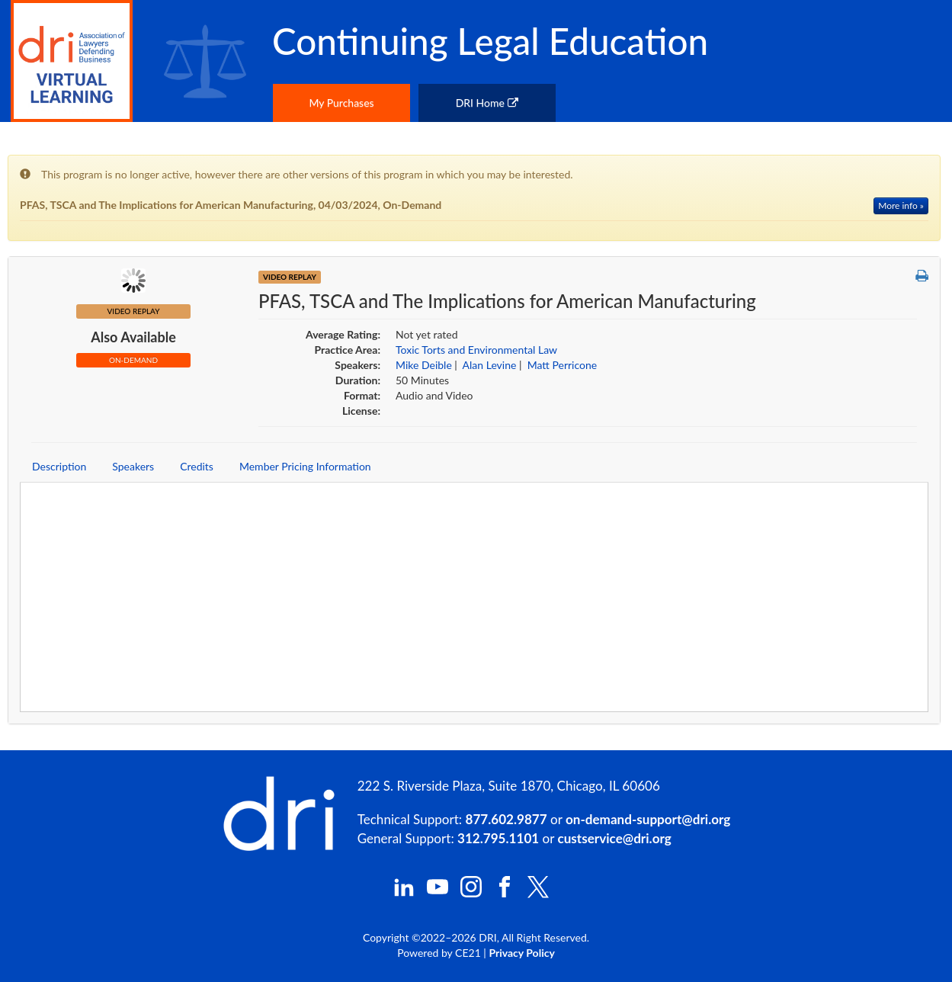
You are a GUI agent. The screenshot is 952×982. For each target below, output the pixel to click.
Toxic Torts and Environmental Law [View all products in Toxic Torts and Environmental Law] (476, 349)
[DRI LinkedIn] (404, 893)
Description (59, 466)
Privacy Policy (521, 952)
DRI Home (487, 102)
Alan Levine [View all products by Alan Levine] (490, 364)
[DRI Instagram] (471, 893)
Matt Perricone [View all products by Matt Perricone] (562, 364)
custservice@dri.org (615, 838)
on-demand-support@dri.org (648, 819)
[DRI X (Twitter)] (538, 893)
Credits (196, 466)
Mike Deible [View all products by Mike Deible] (424, 364)
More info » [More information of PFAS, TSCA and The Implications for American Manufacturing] (901, 205)
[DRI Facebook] (504, 893)
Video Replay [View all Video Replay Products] (289, 276)
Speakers (133, 466)
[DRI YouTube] (437, 893)
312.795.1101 (498, 838)
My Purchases (341, 102)
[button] (921, 276)
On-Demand (133, 359)
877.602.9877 (506, 819)
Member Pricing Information (305, 466)
